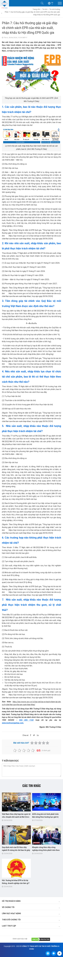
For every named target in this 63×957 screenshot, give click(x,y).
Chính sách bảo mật (20, 939)
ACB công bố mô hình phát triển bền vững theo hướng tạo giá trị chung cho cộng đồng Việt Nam (45, 817)
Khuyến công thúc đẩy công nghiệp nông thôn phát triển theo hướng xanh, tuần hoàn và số (46, 850)
